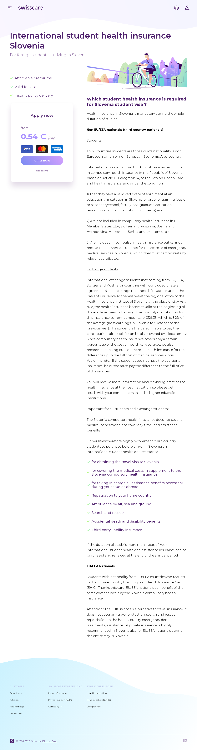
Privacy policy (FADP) (60, 699)
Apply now (42, 160)
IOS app (14, 699)
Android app (17, 706)
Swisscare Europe (100, 686)
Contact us (16, 713)
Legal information (58, 693)
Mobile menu (10, 8)
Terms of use (50, 741)
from (25, 128)
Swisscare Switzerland (65, 686)
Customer (17, 686)
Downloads (16, 693)
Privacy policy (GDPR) (99, 699)
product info (42, 171)
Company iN (55, 706)
